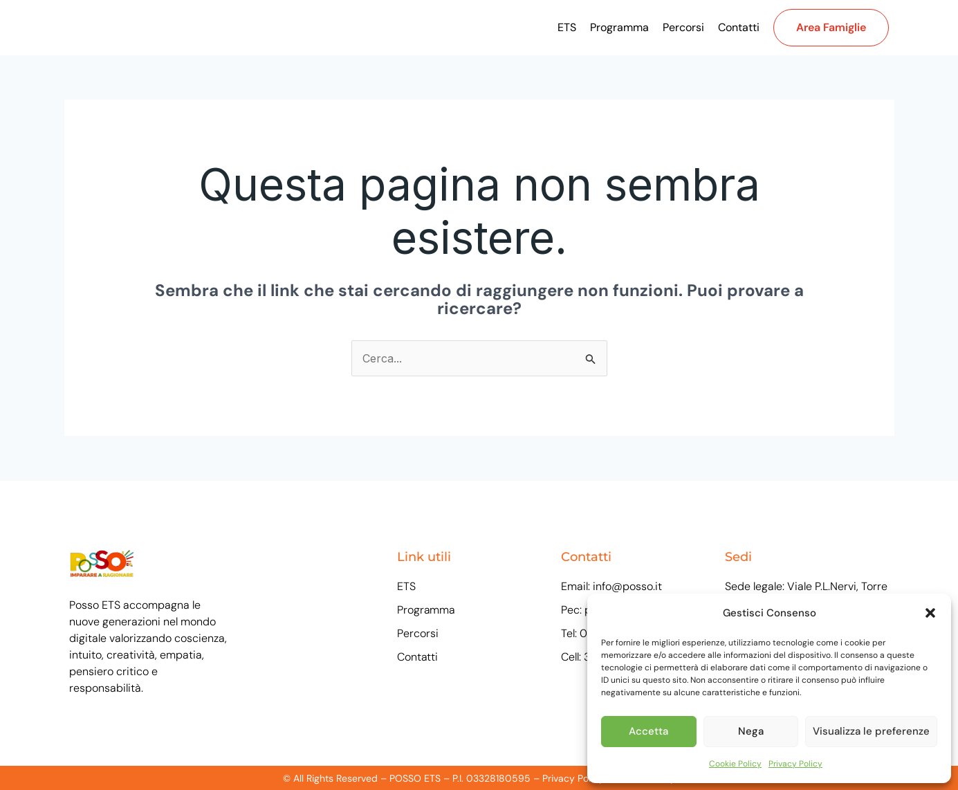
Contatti (738, 27)
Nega (751, 731)
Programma (619, 27)
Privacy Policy (795, 763)
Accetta (648, 731)
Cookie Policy (735, 763)
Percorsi (683, 27)
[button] (930, 613)
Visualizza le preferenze (871, 731)
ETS (567, 27)
